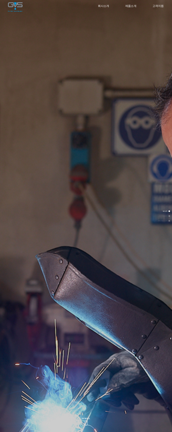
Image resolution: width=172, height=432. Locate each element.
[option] (86, 114)
